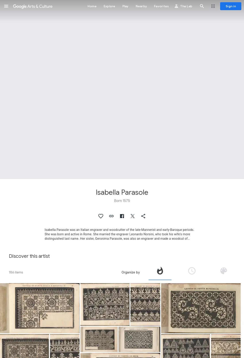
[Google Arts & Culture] (32, 6)
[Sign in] (230, 6)
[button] (6, 6)
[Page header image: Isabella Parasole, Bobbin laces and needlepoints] (122, 89)
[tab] (160, 272)
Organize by (131, 272)
